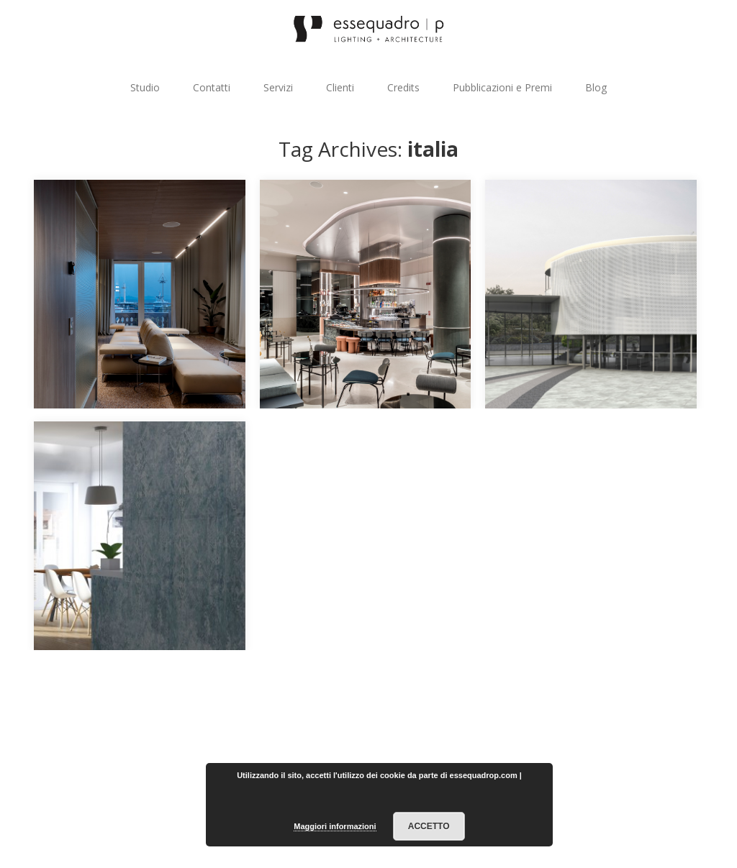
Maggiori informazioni (335, 826)
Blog (596, 87)
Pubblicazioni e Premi (502, 87)
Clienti (340, 87)
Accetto (429, 826)
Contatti (211, 87)
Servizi (278, 87)
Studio (145, 87)
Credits (403, 87)
